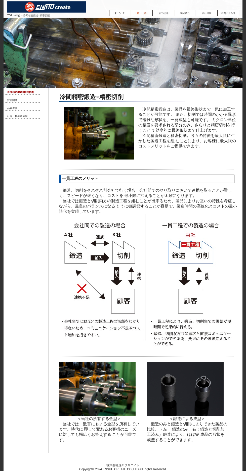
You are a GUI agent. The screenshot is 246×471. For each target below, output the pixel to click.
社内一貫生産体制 (17, 116)
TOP (9, 15)
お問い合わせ (228, 13)
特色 (17, 15)
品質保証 (12, 108)
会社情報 (206, 13)
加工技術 (163, 13)
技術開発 (12, 100)
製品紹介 (185, 13)
